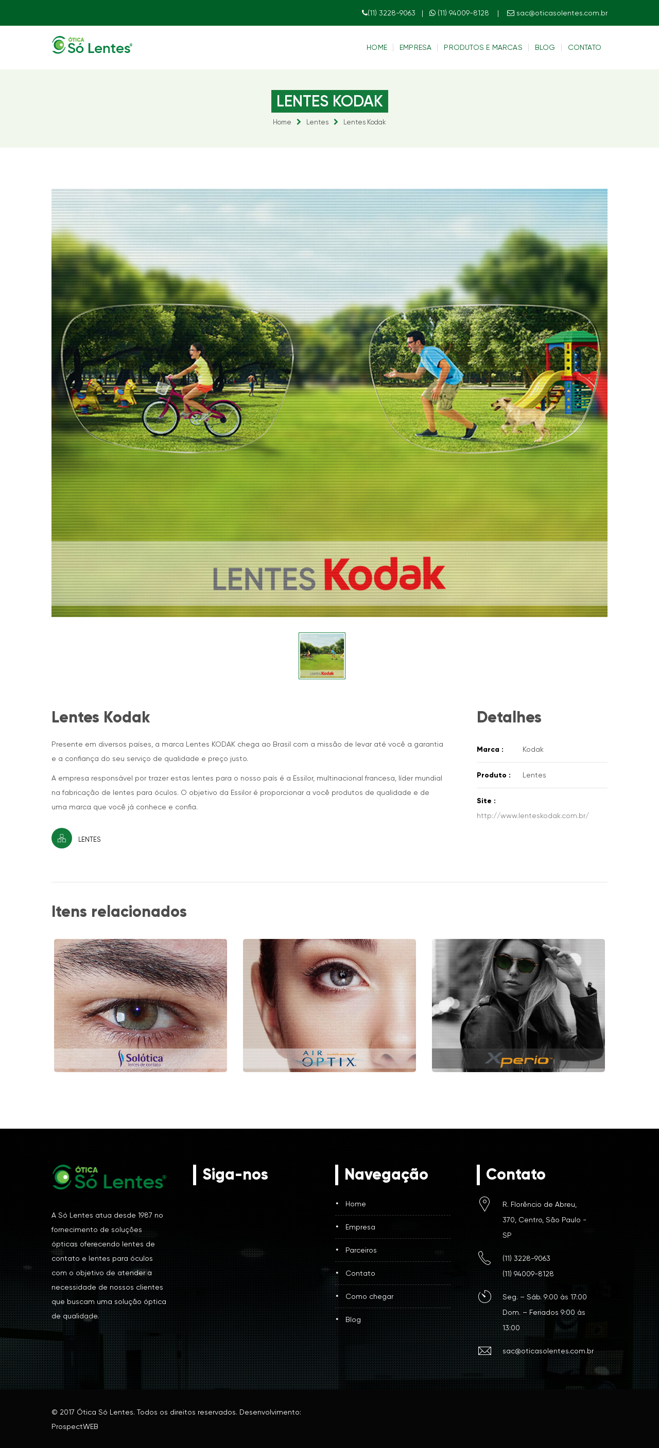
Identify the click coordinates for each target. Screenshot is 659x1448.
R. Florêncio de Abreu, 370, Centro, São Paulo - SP (544, 1219)
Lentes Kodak (364, 122)
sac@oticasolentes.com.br (557, 13)
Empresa (415, 47)
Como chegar (369, 1296)
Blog (545, 47)
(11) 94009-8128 (460, 13)
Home (377, 47)
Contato (584, 47)
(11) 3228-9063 (388, 13)
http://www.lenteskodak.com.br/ (533, 815)
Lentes (317, 122)
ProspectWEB (74, 1426)
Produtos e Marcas (483, 47)
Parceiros (361, 1250)
